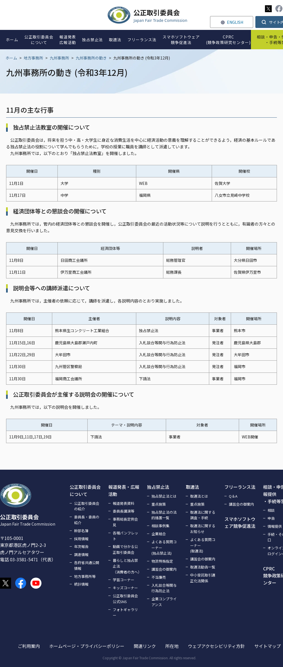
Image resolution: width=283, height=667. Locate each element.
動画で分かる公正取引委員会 (125, 549)
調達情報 (81, 554)
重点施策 (158, 504)
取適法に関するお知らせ (202, 528)
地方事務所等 (85, 576)
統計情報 (81, 584)
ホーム (11, 58)
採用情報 (81, 538)
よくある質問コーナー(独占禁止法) (164, 547)
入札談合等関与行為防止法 (164, 588)
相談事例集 (160, 525)
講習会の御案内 (164, 569)
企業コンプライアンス (164, 601)
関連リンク (145, 646)
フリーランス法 (239, 487)
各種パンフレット (125, 535)
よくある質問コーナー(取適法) (202, 545)
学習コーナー (123, 579)
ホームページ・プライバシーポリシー (86, 646)
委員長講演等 (123, 511)
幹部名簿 (81, 530)
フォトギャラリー (125, 612)
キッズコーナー (125, 587)
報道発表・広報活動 (123, 490)
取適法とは (199, 496)
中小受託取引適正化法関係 (202, 577)
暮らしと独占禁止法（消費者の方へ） (126, 566)
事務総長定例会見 (125, 522)
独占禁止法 (158, 487)
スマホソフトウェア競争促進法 (239, 522)
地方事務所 (33, 58)
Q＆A (233, 496)
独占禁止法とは (164, 496)
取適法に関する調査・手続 (202, 515)
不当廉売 (158, 577)
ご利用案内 (29, 646)
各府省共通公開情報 (86, 565)
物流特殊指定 (162, 561)
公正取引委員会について (85, 490)
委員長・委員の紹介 (86, 519)
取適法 (192, 487)
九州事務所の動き (91, 58)
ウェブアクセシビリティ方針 (216, 646)
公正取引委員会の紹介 (86, 506)
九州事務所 (59, 58)
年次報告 (81, 546)
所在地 (172, 646)
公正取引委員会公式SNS (125, 598)
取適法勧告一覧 (202, 567)
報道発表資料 (123, 503)
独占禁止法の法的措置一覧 (164, 515)
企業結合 (158, 533)
